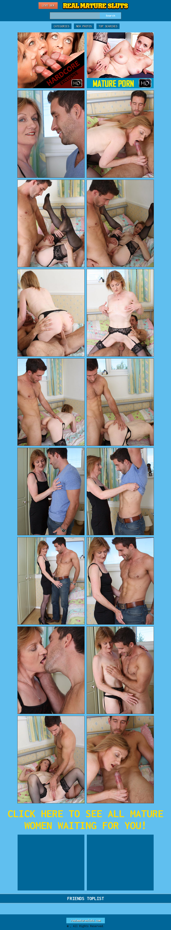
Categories (61, 26)
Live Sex (48, 5)
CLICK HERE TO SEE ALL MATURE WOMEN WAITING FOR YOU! (85, 819)
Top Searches (108, 26)
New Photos (84, 26)
